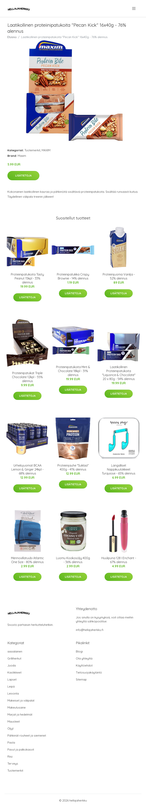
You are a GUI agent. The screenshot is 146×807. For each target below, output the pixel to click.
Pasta (11, 742)
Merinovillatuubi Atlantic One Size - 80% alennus (27, 560)
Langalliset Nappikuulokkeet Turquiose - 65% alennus (118, 469)
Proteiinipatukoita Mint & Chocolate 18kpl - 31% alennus (73, 371)
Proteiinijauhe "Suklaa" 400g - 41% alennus (73, 467)
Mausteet (13, 721)
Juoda (11, 665)
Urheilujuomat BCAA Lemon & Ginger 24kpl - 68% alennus (27, 469)
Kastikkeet (14, 672)
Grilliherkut (14, 658)
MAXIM (46, 150)
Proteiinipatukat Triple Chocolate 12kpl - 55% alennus (27, 377)
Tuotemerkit (32, 150)
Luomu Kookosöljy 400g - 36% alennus (73, 560)
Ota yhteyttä (84, 658)
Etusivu (12, 37)
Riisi (10, 756)
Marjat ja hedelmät (19, 714)
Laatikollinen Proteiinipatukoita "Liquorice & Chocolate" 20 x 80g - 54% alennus (118, 373)
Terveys (12, 763)
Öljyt (10, 728)
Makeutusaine (16, 707)
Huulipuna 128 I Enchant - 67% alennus (118, 560)
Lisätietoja (23, 175)
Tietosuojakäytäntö (89, 672)
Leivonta (13, 693)
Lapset (12, 679)
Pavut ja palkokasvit (20, 749)
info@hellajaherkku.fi (89, 630)
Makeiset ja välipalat (20, 700)
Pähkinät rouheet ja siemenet (26, 735)
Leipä (11, 686)
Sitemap (81, 679)
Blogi (79, 651)
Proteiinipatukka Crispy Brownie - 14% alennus (73, 276)
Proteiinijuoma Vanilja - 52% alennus (119, 276)
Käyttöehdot (84, 665)
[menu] (134, 8)
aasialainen (14, 651)
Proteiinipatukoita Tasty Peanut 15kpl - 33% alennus (27, 278)
